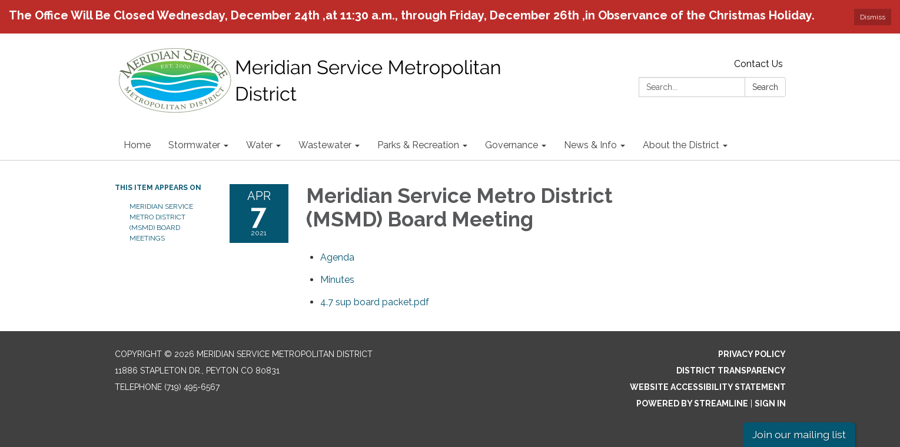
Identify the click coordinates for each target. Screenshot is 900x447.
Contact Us (758, 63)
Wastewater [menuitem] (324, 145)
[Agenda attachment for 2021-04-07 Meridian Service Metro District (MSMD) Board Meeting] (337, 257)
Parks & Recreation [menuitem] (418, 145)
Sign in (770, 403)
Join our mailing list (799, 434)
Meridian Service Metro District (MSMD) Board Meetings (161, 222)
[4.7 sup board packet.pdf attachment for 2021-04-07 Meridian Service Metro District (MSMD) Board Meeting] (374, 302)
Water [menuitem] (259, 145)
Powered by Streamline (692, 403)
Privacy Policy (752, 354)
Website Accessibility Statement (708, 387)
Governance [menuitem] (511, 145)
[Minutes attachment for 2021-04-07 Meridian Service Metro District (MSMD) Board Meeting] (337, 279)
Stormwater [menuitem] (194, 145)
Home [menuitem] (137, 145)
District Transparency (731, 370)
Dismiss (872, 17)
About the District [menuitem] (681, 145)
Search (765, 87)
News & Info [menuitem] (590, 145)
